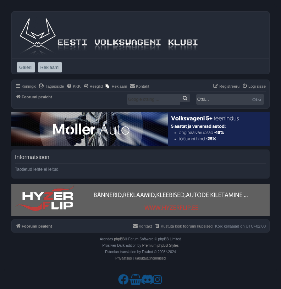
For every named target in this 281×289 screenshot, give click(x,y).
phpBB (119, 239)
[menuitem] (51, 86)
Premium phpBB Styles (160, 245)
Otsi (256, 99)
